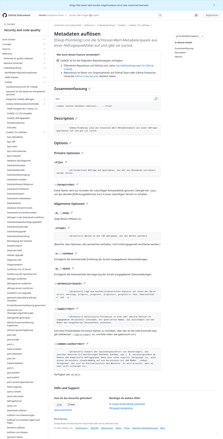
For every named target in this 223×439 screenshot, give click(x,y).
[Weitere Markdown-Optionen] (202, 36)
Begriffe (95, 428)
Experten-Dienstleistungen (145, 428)
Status (118, 428)
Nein (71, 404)
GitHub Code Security (86, 76)
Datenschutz (107, 428)
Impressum (81, 428)
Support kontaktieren (121, 408)
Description (65, 118)
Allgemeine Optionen (71, 204)
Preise (127, 428)
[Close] (214, 4)
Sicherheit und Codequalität (67, 25)
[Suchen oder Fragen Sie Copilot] (115, 15)
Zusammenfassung (72, 88)
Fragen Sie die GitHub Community (127, 403)
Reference (89, 25)
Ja (59, 404)
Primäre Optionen (68, 153)
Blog (162, 428)
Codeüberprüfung (106, 25)
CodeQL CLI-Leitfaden (139, 25)
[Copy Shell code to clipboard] (156, 99)
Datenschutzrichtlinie (63, 410)
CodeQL (122, 25)
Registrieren (212, 15)
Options (62, 142)
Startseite (9, 24)
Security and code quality (22, 30)
